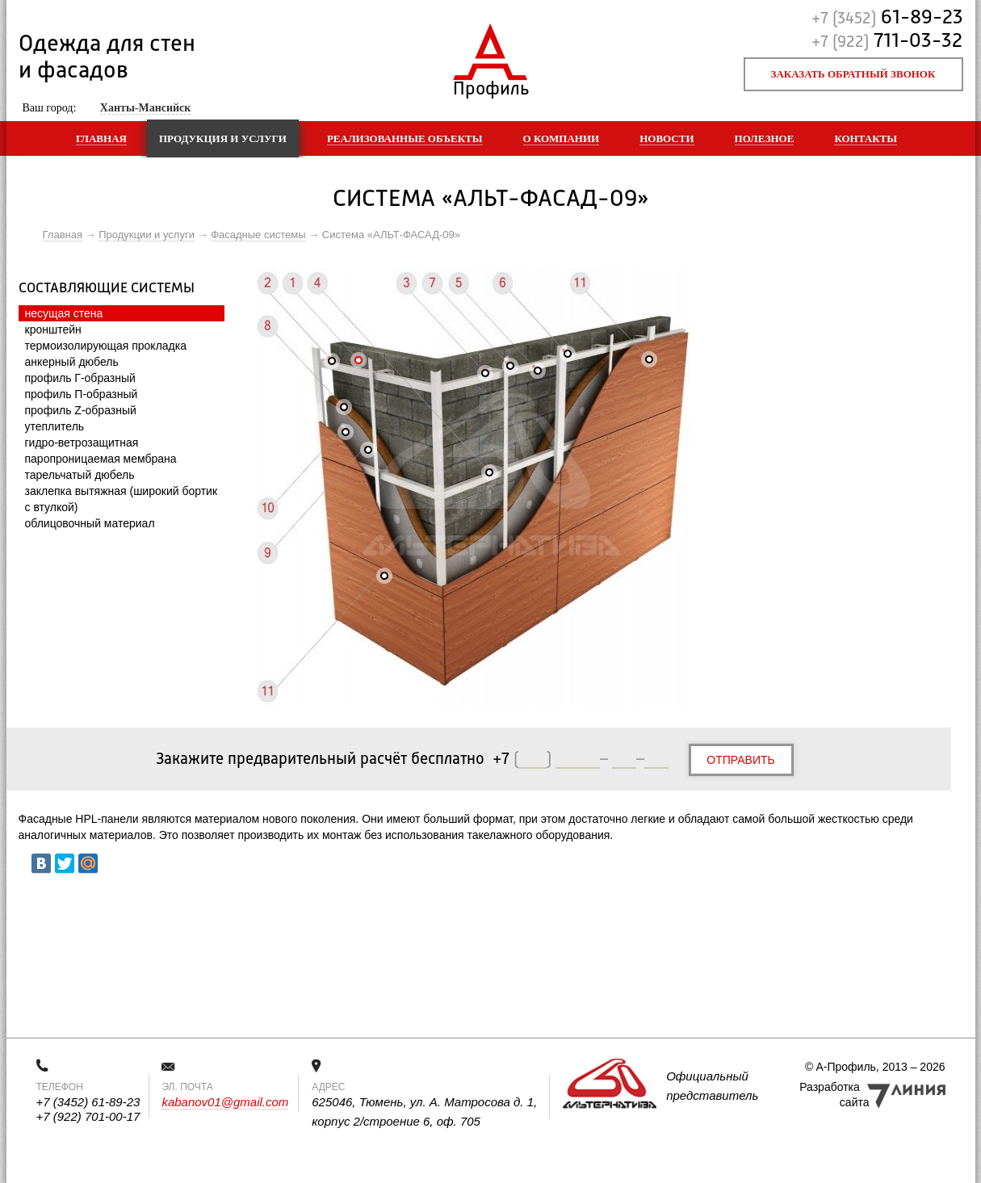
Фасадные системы (258, 235)
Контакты (865, 138)
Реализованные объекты (405, 138)
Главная (101, 138)
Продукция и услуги (223, 138)
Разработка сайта (834, 1094)
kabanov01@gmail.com (224, 1102)
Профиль (490, 85)
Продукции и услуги (147, 235)
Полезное (764, 138)
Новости (666, 138)
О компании (561, 138)
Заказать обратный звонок (853, 74)
